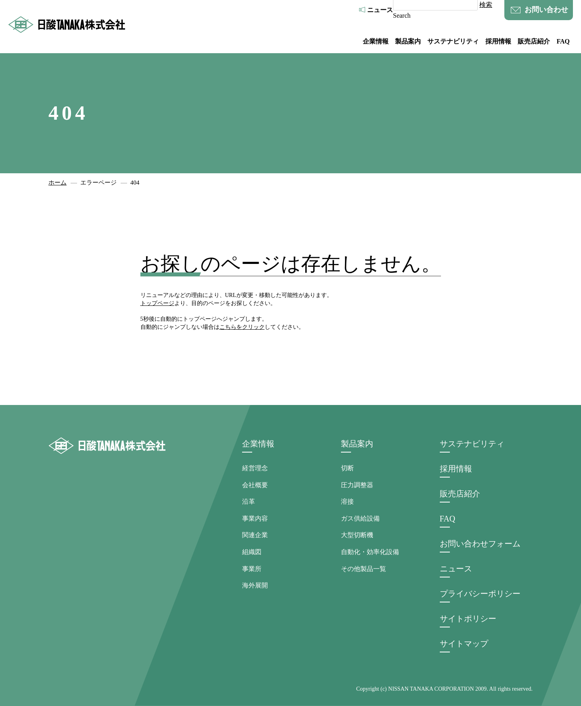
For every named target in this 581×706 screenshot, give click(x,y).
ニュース (380, 9)
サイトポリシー (468, 618)
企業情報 (376, 41)
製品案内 (408, 41)
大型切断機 (357, 535)
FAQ (563, 41)
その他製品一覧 (363, 568)
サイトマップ (464, 643)
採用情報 (498, 41)
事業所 (251, 568)
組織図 (251, 551)
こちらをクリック (242, 327)
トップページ (157, 303)
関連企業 (255, 535)
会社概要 (255, 485)
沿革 (248, 501)
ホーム (57, 182)
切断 (347, 468)
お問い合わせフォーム (480, 543)
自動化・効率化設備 (370, 551)
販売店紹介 (534, 41)
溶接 (347, 501)
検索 (485, 4)
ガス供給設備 (360, 518)
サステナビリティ (453, 41)
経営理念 (255, 468)
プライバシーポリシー (480, 593)
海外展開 (255, 585)
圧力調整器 (357, 485)
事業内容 (255, 518)
